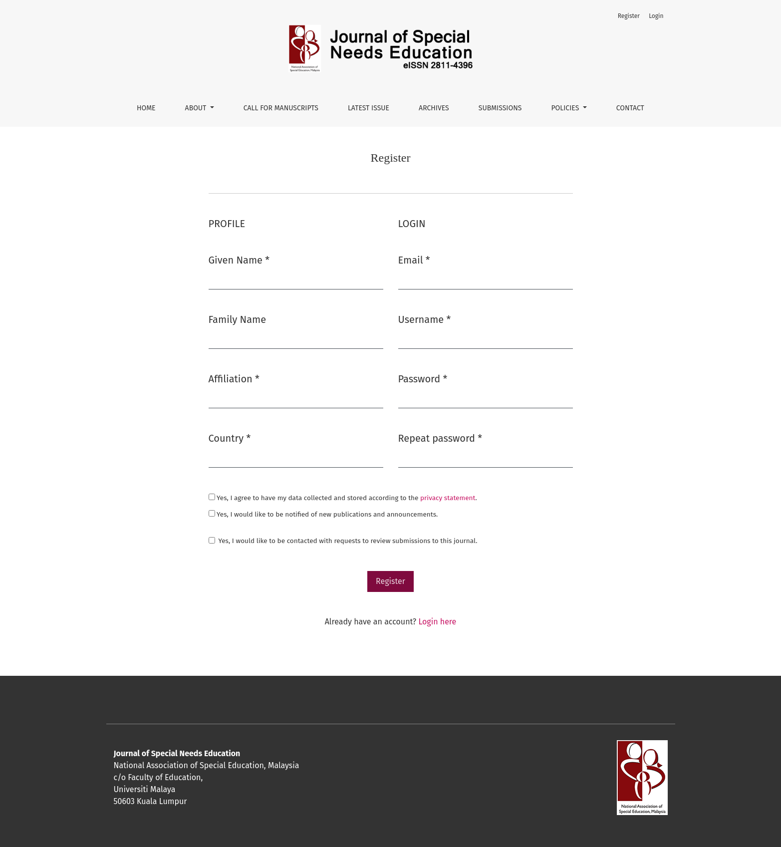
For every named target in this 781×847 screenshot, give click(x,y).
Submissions (500, 108)
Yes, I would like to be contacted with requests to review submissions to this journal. (348, 541)
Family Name (237, 319)
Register (629, 15)
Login (656, 15)
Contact (630, 108)
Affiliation (234, 379)
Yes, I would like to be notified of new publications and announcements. (323, 514)
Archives (434, 108)
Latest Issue (368, 108)
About (196, 108)
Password (423, 379)
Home (146, 108)
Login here (437, 621)
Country (230, 438)
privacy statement (447, 498)
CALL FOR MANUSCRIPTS (281, 108)
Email (414, 260)
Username (424, 319)
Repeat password (440, 438)
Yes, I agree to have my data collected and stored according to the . (343, 498)
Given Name (239, 260)
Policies (566, 108)
